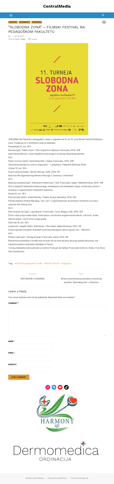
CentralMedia (57, 6)
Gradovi (13, 22)
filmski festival (52, 263)
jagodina (66, 263)
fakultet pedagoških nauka (29, 263)
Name (11, 341)
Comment (13, 303)
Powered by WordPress (57, 478)
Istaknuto (24, 22)
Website (12, 364)
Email (11, 353)
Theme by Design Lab (79, 478)
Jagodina (36, 22)
